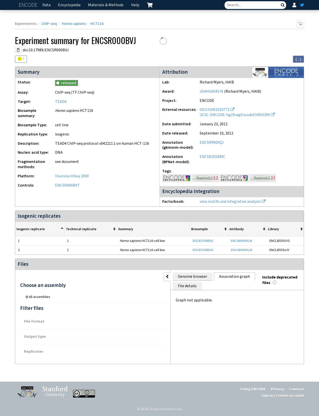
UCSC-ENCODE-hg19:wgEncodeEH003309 (235, 115)
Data (46, 5)
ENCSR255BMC (212, 156)
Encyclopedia (69, 5)
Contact (296, 389)
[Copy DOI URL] (18, 50)
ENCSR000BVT (67, 185)
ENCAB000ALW (241, 240)
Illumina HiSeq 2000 (72, 176)
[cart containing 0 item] (150, 5)
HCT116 (97, 23)
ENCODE (29, 5)
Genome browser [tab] (94, 276)
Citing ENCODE (253, 389)
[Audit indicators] (21, 59)
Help (135, 5)
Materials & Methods (106, 5)
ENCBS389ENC (203, 240)
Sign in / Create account (282, 395)
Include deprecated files (276, 275)
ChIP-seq (49, 23)
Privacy (277, 389)
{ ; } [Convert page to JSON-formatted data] (298, 59)
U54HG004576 (211, 91)
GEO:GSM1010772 (215, 109)
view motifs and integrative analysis (230, 201)
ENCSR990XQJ (212, 142)
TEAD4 (61, 101)
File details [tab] (173, 276)
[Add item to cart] (300, 23)
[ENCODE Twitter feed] (302, 5)
